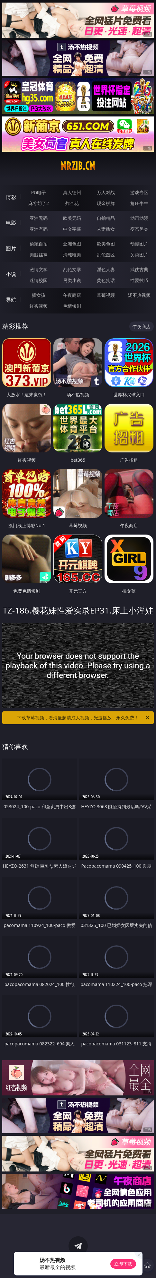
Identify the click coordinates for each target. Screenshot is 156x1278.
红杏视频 (39, 306)
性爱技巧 (139, 280)
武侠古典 (139, 269)
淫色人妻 (106, 269)
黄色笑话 (106, 280)
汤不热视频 (139, 295)
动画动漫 (139, 218)
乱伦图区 (106, 255)
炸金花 (72, 203)
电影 (11, 222)
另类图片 (139, 255)
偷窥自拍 (39, 244)
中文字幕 (72, 229)
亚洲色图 (72, 244)
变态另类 (139, 229)
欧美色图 (106, 244)
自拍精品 (106, 218)
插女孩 (38, 295)
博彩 (11, 197)
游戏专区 (139, 192)
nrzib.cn (77, 165)
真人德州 (72, 192)
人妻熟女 (106, 229)
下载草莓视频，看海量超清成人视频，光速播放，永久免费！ (83, 718)
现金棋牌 (106, 203)
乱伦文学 (72, 269)
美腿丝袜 (39, 255)
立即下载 (123, 1264)
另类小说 (72, 280)
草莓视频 (106, 295)
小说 (11, 274)
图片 (11, 248)
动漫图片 (139, 244)
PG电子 (38, 192)
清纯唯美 (72, 255)
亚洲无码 (39, 218)
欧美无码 (72, 218)
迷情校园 (39, 280)
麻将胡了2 (38, 203)
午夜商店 (72, 295)
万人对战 (106, 192)
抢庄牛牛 (139, 203)
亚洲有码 (39, 229)
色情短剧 (72, 306)
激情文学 (39, 269)
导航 (11, 299)
